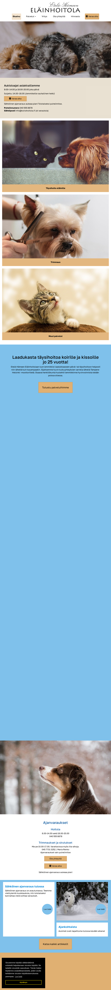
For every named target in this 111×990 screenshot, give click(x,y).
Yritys (44, 16)
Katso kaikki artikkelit (55, 944)
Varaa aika (93, 16)
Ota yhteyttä (59, 16)
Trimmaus (55, 262)
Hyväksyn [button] (23, 982)
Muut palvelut (55, 336)
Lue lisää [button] (18, 976)
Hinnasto (75, 16)
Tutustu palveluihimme (55, 387)
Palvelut (31, 16)
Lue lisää (47, 909)
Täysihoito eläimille (55, 188)
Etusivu (16, 16)
